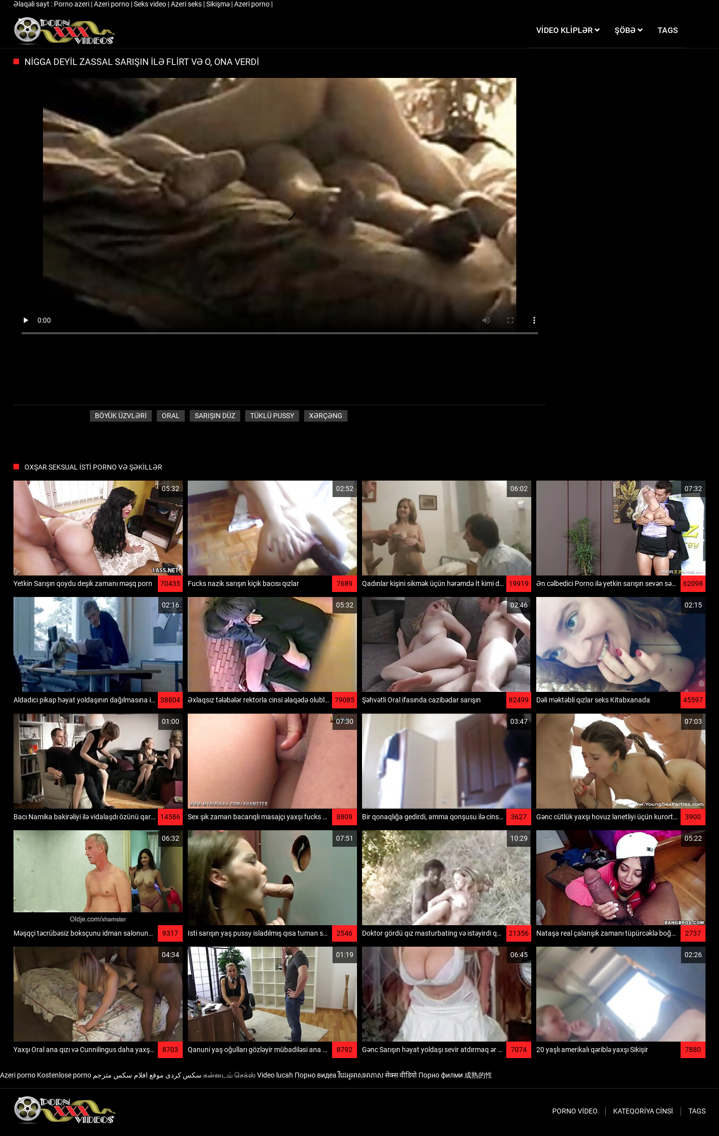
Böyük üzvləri (121, 416)
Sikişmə (218, 4)
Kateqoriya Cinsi (643, 1111)
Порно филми (440, 1075)
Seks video (151, 4)
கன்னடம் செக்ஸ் (229, 1075)
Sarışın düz (215, 416)
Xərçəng (326, 416)
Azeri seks (187, 4)
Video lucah (275, 1075)
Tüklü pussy (272, 416)
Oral (171, 416)
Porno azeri (72, 4)
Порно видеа (316, 1075)
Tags (697, 1111)
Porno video (575, 1111)
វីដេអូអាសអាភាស (360, 1075)
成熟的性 (478, 1075)
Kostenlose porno (64, 1075)
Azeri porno (112, 4)
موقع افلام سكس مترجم (128, 1075)
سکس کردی (183, 1075)
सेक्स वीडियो (401, 1075)
